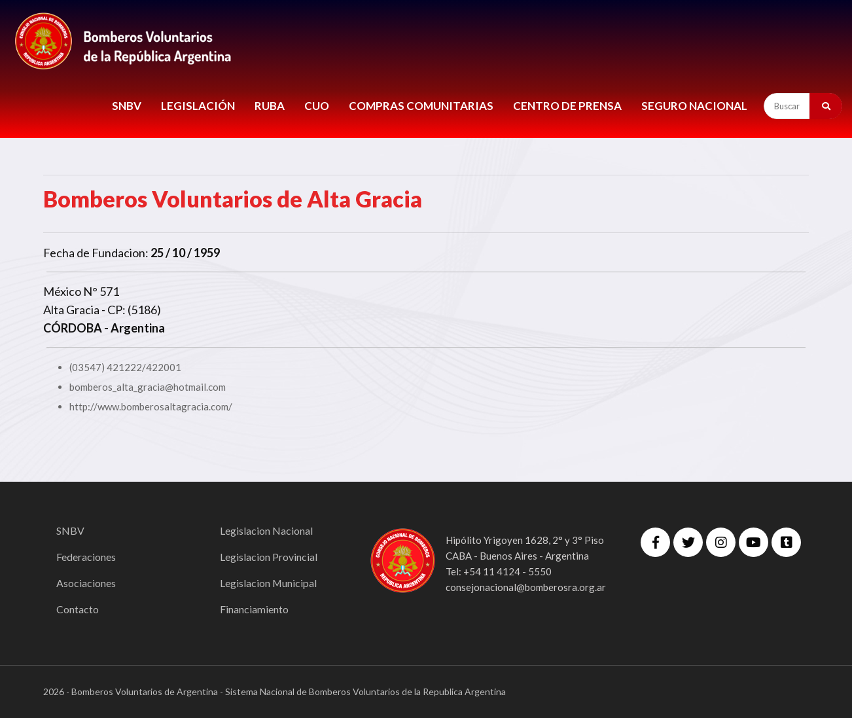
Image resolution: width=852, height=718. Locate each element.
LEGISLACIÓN (198, 106)
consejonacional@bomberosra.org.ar (526, 587)
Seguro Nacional (694, 106)
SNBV (126, 106)
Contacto (77, 609)
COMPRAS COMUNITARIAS (421, 106)
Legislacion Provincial (268, 556)
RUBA (270, 106)
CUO (316, 106)
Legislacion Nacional (266, 530)
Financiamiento (254, 609)
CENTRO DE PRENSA (567, 106)
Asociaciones (86, 583)
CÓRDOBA (72, 328)
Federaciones (86, 556)
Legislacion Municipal (268, 583)
